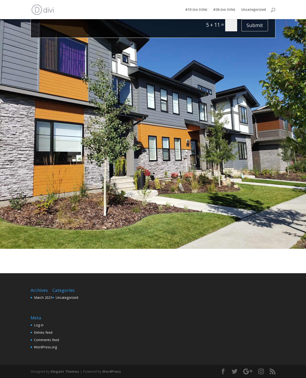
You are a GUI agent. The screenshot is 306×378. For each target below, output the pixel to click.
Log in (39, 325)
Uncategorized (253, 10)
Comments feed (46, 340)
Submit (254, 25)
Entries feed (43, 332)
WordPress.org (45, 347)
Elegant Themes (65, 371)
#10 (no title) (196, 10)
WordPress (111, 371)
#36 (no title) (224, 10)
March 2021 (43, 297)
